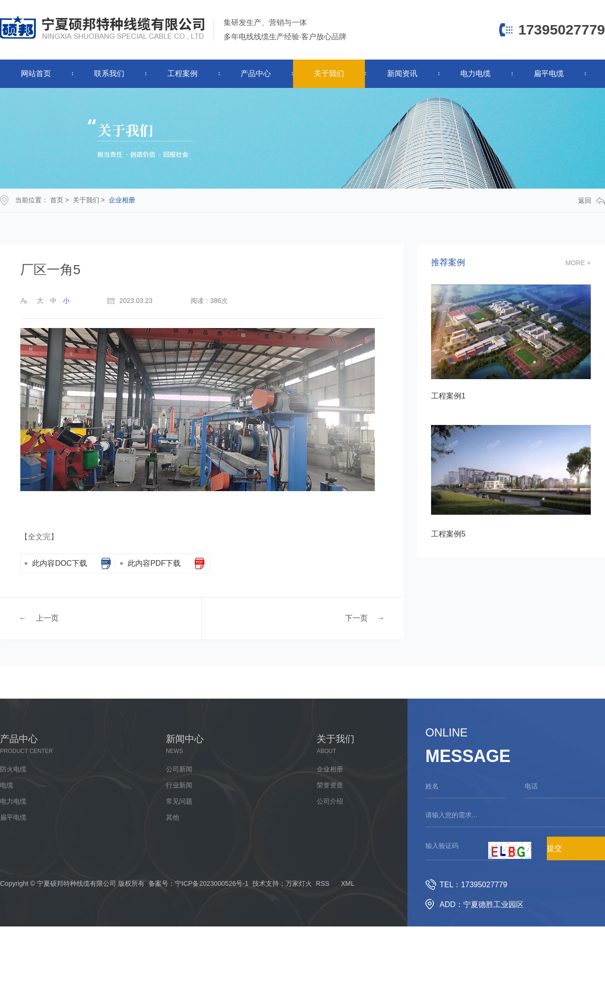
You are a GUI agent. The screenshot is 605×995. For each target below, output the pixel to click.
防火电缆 (13, 769)
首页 (56, 200)
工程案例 (182, 73)
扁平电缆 (549, 73)
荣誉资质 (330, 785)
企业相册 (122, 200)
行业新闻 (179, 785)
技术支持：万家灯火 (282, 883)
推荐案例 (448, 262)
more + (578, 263)
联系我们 (109, 73)
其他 (172, 817)
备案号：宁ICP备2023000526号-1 (198, 883)
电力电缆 (475, 73)
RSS (322, 883)
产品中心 (256, 73)
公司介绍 (330, 801)
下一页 (356, 618)
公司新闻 (179, 769)
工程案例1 (448, 396)
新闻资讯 (402, 73)
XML (347, 883)
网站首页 (36, 73)
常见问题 (179, 801)
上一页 (47, 618)
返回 (591, 201)
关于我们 (329, 73)
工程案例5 (448, 534)
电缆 (6, 785)
